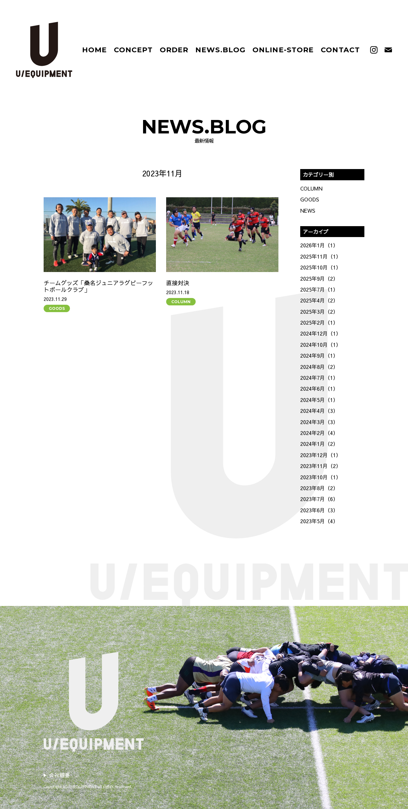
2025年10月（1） (320, 267)
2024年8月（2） (319, 366)
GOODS (57, 308)
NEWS (307, 210)
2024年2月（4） (319, 432)
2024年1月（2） (319, 443)
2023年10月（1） (320, 477)
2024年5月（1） (319, 399)
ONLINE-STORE (283, 50)
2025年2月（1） (319, 322)
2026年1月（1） (319, 245)
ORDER (174, 50)
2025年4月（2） (319, 300)
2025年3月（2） (319, 311)
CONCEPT (133, 50)
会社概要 (59, 775)
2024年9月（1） (319, 355)
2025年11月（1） (320, 256)
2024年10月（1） (320, 344)
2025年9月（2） (319, 278)
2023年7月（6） (319, 498)
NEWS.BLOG (220, 50)
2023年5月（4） (319, 520)
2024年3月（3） (319, 421)
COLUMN (181, 301)
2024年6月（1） (319, 388)
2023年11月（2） (320, 465)
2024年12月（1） (320, 333)
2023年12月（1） (320, 454)
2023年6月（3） (319, 510)
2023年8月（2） (319, 487)
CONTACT (340, 50)
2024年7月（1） (319, 377)
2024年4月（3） (319, 410)
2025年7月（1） (319, 289)
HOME (94, 50)
